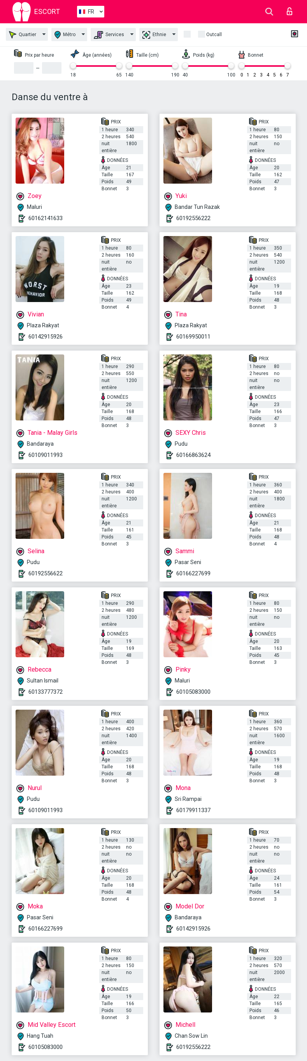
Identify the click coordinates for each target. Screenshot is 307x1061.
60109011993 (45, 454)
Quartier (22, 34)
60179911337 (193, 810)
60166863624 (193, 454)
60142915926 (45, 336)
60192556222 (193, 218)
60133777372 (45, 691)
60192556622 (45, 573)
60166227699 (193, 573)
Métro (64, 35)
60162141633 (45, 218)
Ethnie (154, 35)
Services (109, 35)
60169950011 (193, 336)
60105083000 (193, 691)
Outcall (214, 34)
